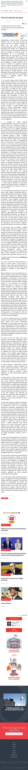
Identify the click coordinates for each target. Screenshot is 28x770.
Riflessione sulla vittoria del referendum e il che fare (13, 529)
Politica (10, 10)
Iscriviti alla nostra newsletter (13, 733)
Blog (14, 748)
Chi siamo (14, 744)
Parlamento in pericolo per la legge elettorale (12, 579)
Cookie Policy (3, 5)
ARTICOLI (6, 10)
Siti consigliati (14, 756)
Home (2, 10)
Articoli (14, 746)
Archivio (14, 752)
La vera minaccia (6, 603)
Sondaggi (14, 750)
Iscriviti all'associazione (14, 630)
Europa (6, 498)
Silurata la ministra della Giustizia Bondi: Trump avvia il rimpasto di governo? (13, 554)
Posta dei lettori (14, 754)
